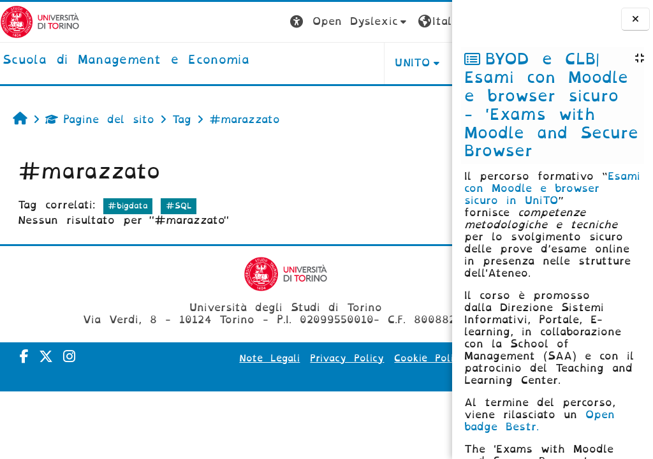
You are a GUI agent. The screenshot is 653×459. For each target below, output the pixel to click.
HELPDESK (371, 63)
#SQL (179, 205)
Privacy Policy (362, 358)
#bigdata (128, 205)
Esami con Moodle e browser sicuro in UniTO (552, 188)
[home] (126, 61)
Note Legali (284, 358)
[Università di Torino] (40, 21)
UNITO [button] (293, 63)
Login (426, 21)
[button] (230, 22)
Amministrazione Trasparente (360, 376)
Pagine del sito (99, 119)
